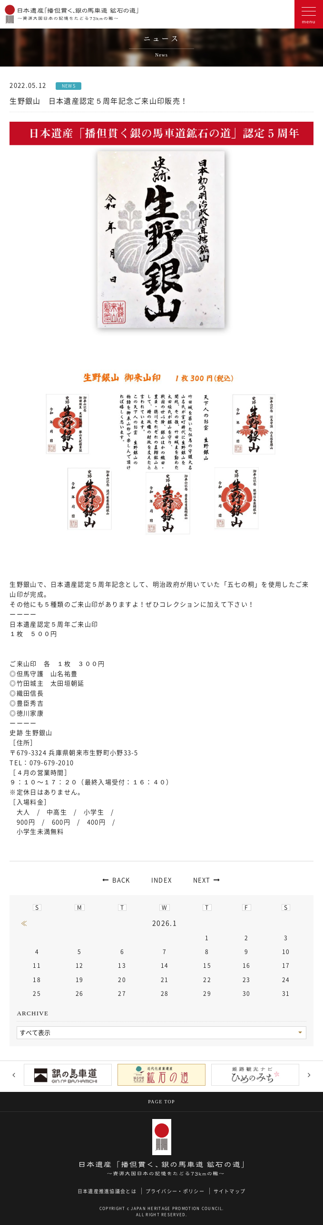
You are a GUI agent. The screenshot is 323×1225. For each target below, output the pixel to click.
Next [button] (309, 1075)
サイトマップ (230, 1191)
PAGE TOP (161, 1101)
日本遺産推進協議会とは (107, 1191)
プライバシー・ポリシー (175, 1191)
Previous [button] (14, 1075)
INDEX (161, 880)
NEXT (202, 880)
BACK (121, 880)
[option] (68, 1075)
